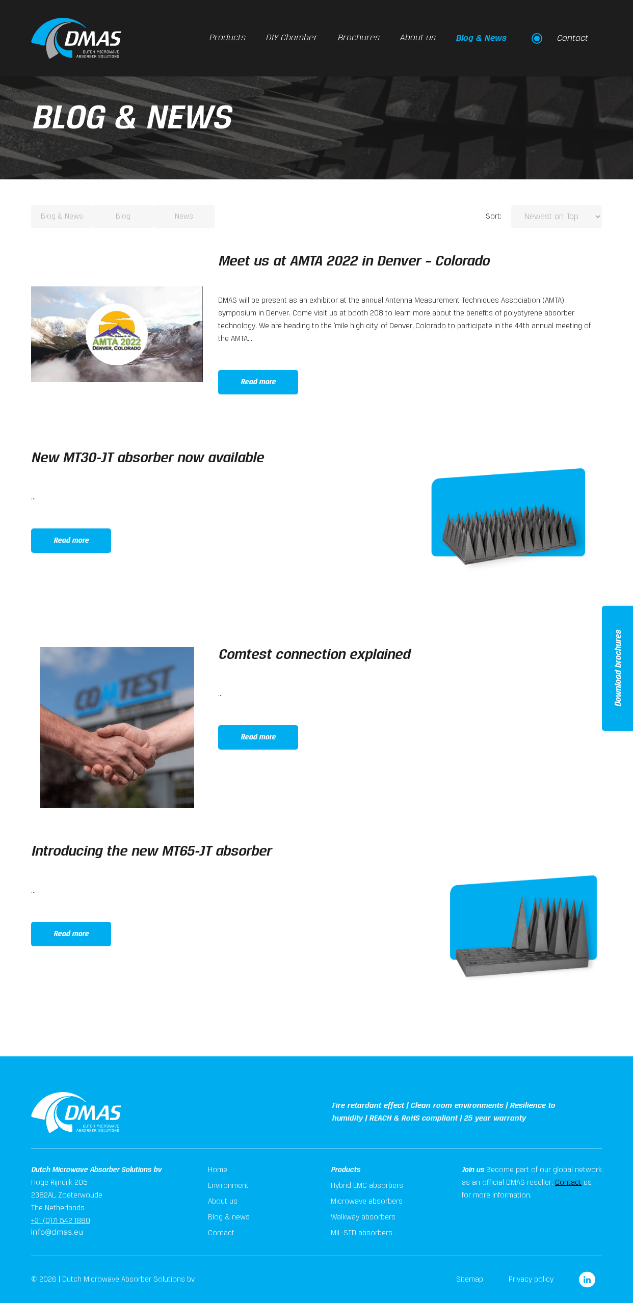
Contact (568, 1182)
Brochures (358, 38)
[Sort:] (556, 216)
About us (417, 38)
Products (227, 38)
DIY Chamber (291, 38)
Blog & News (481, 38)
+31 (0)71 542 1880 (60, 1221)
